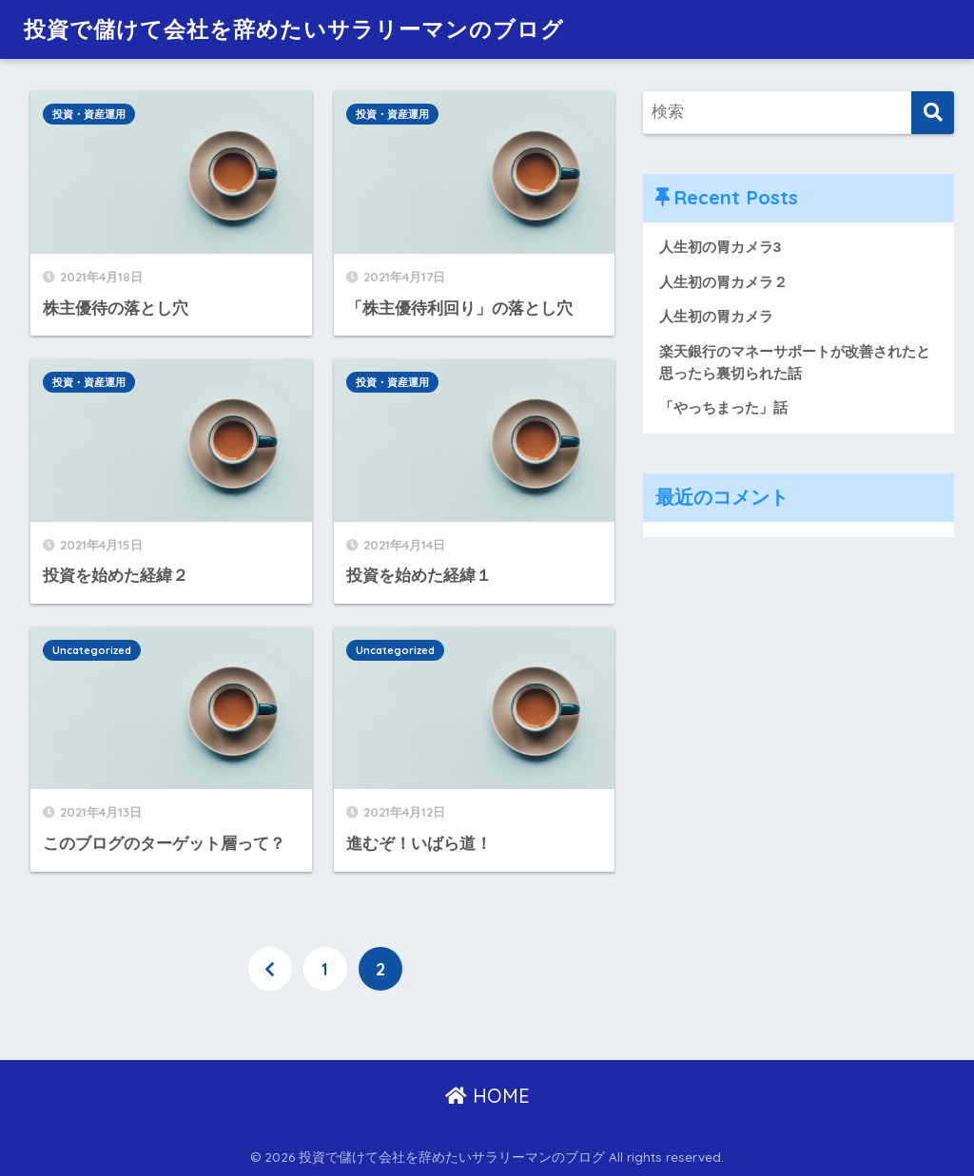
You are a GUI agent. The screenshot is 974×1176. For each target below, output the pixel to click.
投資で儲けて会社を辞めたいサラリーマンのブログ (294, 29)
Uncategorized (91, 650)
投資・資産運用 (89, 114)
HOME (487, 1096)
